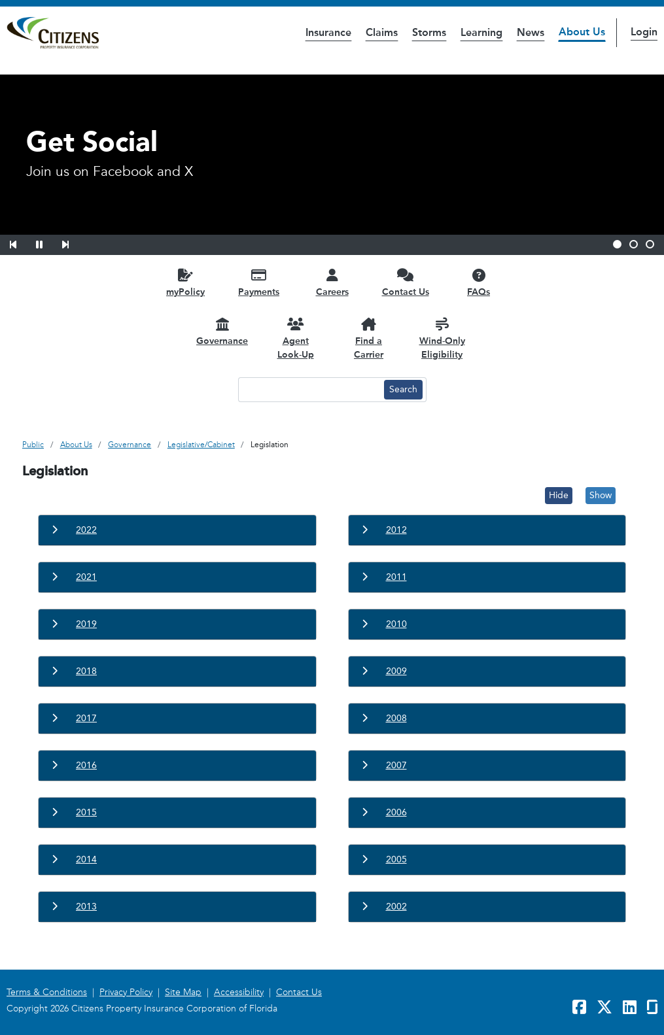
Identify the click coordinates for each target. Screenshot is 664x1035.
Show (600, 495)
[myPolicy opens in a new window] (186, 282)
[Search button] (403, 389)
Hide (558, 495)
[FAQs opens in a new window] (479, 282)
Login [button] (644, 31)
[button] (21, 242)
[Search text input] (309, 389)
